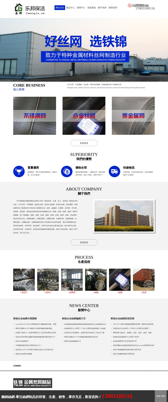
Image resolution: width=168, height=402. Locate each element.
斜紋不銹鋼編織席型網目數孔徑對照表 (127, 350)
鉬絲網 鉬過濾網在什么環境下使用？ (126, 337)
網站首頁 (60, 7)
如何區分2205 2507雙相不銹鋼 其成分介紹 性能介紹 (34, 350)
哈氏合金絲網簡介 (22, 341)
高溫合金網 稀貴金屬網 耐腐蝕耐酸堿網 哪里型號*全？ (36, 337)
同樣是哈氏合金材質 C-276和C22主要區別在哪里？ (131, 328)
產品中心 (70, 7)
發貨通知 (91, 7)
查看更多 (84, 143)
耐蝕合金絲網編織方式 (74, 318)
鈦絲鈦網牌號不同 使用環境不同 (125, 341)
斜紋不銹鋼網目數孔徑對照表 (123, 354)
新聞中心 (81, 7)
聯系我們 (113, 7)
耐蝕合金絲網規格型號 (122, 318)
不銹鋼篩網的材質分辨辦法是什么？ (29, 345)
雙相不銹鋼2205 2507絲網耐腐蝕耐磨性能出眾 (81, 337)
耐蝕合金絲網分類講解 (25, 318)
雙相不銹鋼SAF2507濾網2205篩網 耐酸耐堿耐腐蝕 (34, 328)
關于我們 (102, 7)
